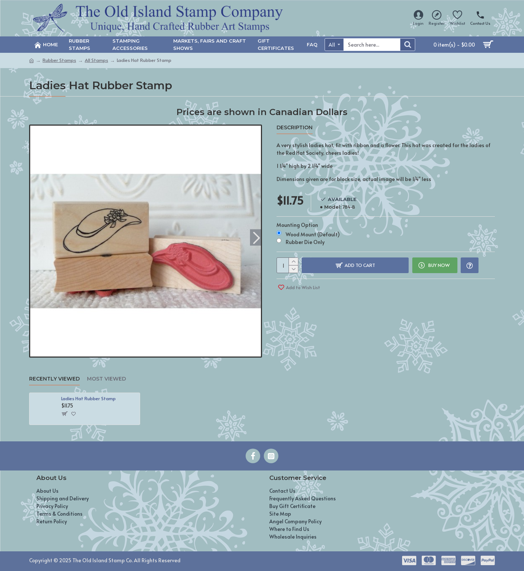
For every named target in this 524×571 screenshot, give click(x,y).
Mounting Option (297, 223)
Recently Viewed (54, 379)
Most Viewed (106, 379)
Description (295, 128)
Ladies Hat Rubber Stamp (88, 398)
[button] (256, 237)
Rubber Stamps (59, 60)
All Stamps (96, 60)
